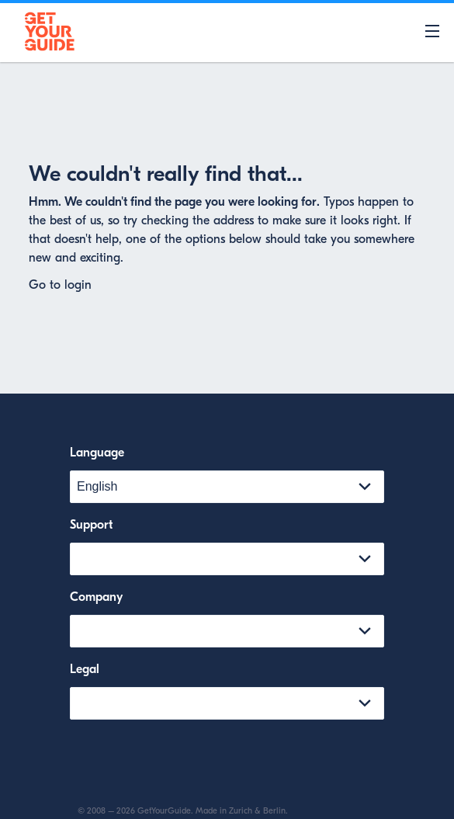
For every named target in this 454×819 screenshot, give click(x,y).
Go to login (60, 285)
